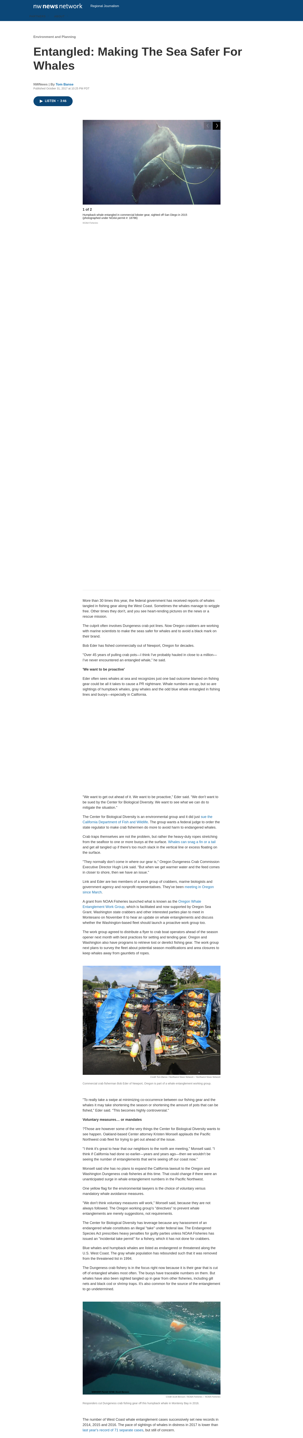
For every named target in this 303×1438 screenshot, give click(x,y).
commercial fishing (158, 1303)
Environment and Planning (54, 46)
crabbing (208, 1303)
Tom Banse (64, 93)
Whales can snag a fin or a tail (192, 487)
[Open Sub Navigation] (48, 25)
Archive (118, 1407)
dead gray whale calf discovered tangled (117, 1238)
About (59, 25)
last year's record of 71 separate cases (113, 1075)
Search (118, 1398)
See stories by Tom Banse (125, 1361)
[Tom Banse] (91, 1336)
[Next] (217, 219)
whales (186, 1303)
